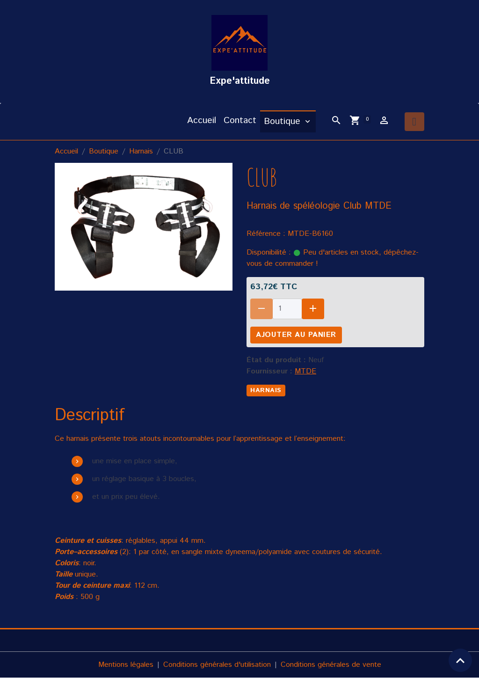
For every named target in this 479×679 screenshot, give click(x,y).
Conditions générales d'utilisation (217, 665)
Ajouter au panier (296, 335)
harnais (266, 391)
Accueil (201, 121)
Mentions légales (125, 665)
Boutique (283, 122)
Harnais (141, 152)
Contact (240, 121)
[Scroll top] (460, 660)
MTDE (305, 372)
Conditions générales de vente (331, 665)
